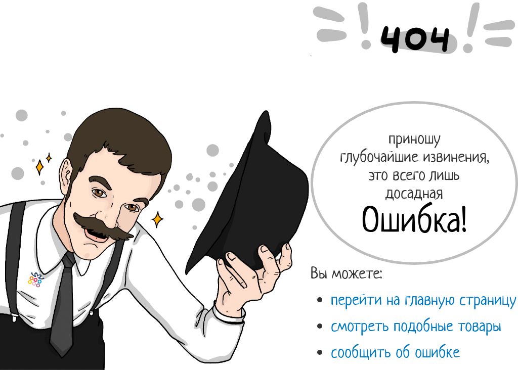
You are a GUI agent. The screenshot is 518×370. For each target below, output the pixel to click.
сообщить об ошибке (395, 352)
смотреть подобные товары (416, 325)
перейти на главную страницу (423, 299)
